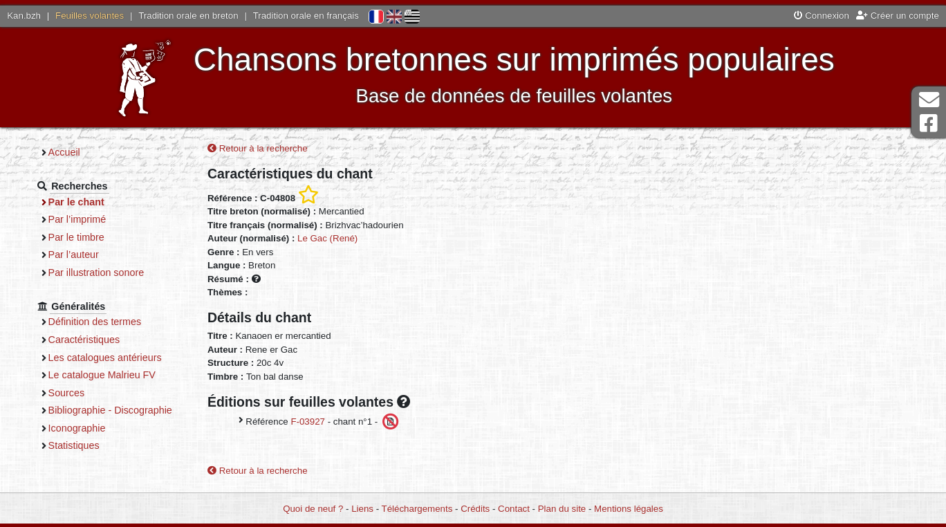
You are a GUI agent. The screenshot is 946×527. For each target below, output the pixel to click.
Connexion (821, 15)
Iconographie (77, 428)
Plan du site (562, 508)
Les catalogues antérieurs (105, 357)
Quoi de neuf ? (313, 508)
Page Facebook (928, 123)
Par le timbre (76, 237)
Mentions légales (628, 508)
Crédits (475, 508)
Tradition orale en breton (188, 15)
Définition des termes (95, 321)
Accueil (64, 152)
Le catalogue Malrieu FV (102, 374)
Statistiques (74, 445)
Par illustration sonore (96, 272)
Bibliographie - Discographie (110, 410)
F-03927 (307, 421)
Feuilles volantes (89, 15)
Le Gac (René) (327, 238)
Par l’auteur (73, 254)
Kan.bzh (24, 15)
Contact (514, 508)
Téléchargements (417, 508)
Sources (66, 392)
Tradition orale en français (306, 15)
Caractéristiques (84, 339)
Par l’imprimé (77, 219)
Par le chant (76, 201)
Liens (362, 508)
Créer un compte (897, 15)
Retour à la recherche (257, 148)
